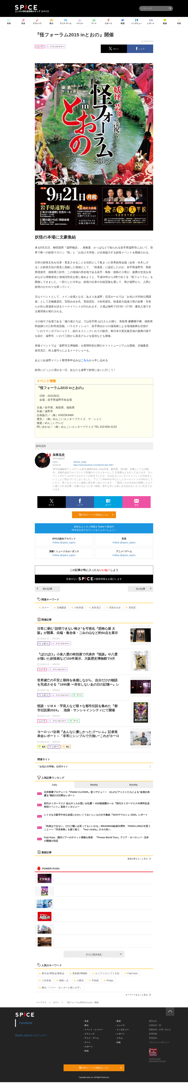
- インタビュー (122, 1029)
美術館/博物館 (78, 973)
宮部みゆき (113, 607)
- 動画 (118, 1021)
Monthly (133, 784)
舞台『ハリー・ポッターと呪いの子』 (60, 987)
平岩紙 (94, 980)
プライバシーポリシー (159, 1042)
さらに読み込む (104, 954)
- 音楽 (86, 1021)
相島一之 (62, 980)
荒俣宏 (131, 607)
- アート (87, 1042)
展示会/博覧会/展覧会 (51, 973)
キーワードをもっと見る (138, 995)
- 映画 (86, 1051)
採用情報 (153, 1034)
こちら (85, 360)
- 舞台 (86, 1025)
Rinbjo (108, 980)
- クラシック (89, 1034)
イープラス (41, 1002)
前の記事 (44, 588)
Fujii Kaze (131, 973)
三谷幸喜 (45, 980)
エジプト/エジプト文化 (105, 973)
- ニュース (120, 1025)
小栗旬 (79, 980)
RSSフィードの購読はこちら (96, 514)
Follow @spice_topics (64, 542)
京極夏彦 (60, 607)
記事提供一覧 (155, 1025)
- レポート (120, 1034)
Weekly (94, 784)
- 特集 (118, 1042)
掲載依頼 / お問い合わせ (160, 1029)
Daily (54, 784)
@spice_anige (79, 462)
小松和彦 (77, 607)
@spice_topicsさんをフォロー (31, 1035)
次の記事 (143, 588)
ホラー (44, 607)
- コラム (119, 1038)
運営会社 (153, 1021)
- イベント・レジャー (93, 1029)
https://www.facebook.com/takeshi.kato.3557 (93, 465)
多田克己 (95, 607)
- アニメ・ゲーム (91, 1038)
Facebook (25, 1023)
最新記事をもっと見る (139, 859)
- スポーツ (88, 1046)
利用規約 (153, 1038)
